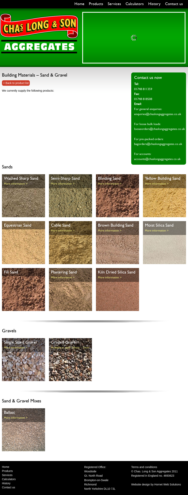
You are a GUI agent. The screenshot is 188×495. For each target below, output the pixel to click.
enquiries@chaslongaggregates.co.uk (157, 114)
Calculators (135, 4)
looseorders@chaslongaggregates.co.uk (159, 128)
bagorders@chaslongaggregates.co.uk (158, 144)
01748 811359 (143, 89)
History (154, 4)
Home (79, 4)
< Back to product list (16, 83)
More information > (16, 183)
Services (114, 4)
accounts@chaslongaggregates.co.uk (157, 159)
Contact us (174, 4)
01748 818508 (143, 99)
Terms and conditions (144, 467)
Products (96, 4)
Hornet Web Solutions (167, 484)
